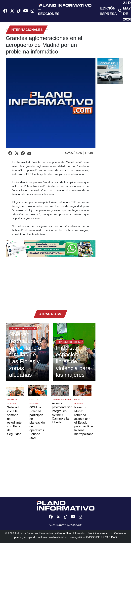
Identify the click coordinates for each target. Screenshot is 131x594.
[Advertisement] (50, 281)
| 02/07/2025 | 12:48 (78, 153)
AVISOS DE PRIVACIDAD (101, 537)
